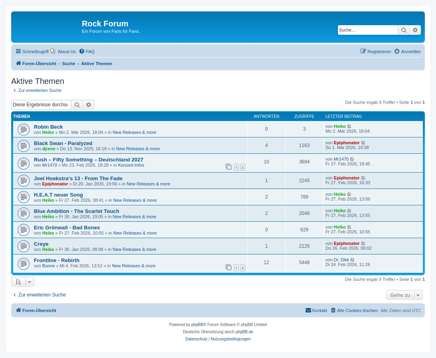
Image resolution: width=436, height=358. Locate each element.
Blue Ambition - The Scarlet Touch (76, 211)
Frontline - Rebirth (56, 260)
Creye (41, 244)
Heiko (48, 132)
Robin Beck (48, 127)
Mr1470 (49, 165)
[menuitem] (63, 51)
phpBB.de (244, 332)
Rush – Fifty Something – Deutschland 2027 (88, 160)
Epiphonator (347, 142)
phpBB (197, 324)
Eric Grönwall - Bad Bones (67, 228)
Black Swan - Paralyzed (63, 143)
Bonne (48, 265)
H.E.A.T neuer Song (58, 195)
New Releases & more (134, 132)
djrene (48, 148)
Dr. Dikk (341, 259)
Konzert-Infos (131, 165)
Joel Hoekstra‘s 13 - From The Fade (78, 178)
